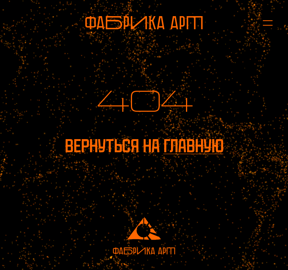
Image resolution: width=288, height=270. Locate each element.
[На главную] (144, 22)
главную (194, 146)
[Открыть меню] (263, 22)
